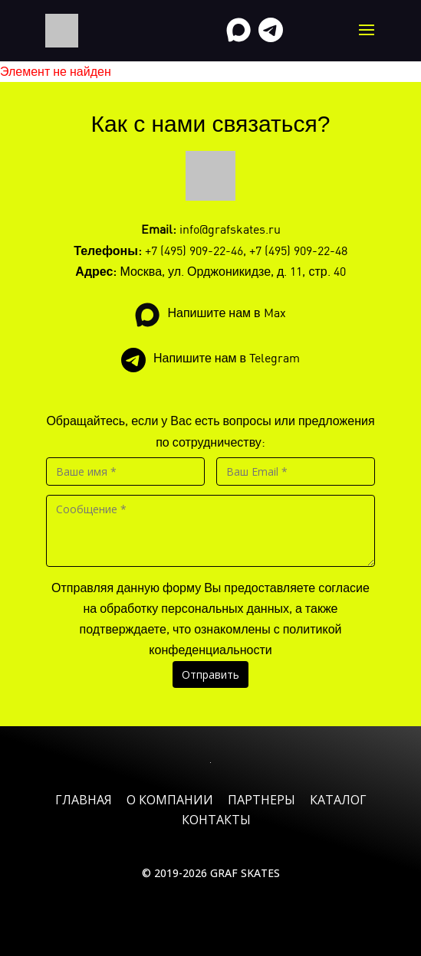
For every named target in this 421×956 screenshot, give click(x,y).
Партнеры (261, 799)
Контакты (216, 819)
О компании (170, 799)
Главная (83, 799)
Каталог (338, 799)
